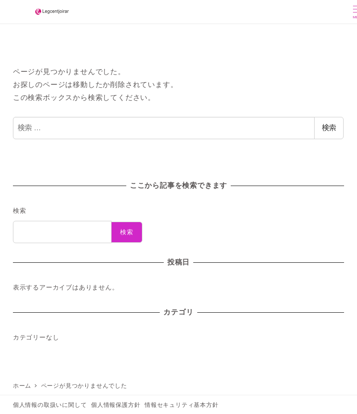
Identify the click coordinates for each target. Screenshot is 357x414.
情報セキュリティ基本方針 (182, 405)
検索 (329, 128)
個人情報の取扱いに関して (50, 405)
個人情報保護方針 (115, 405)
